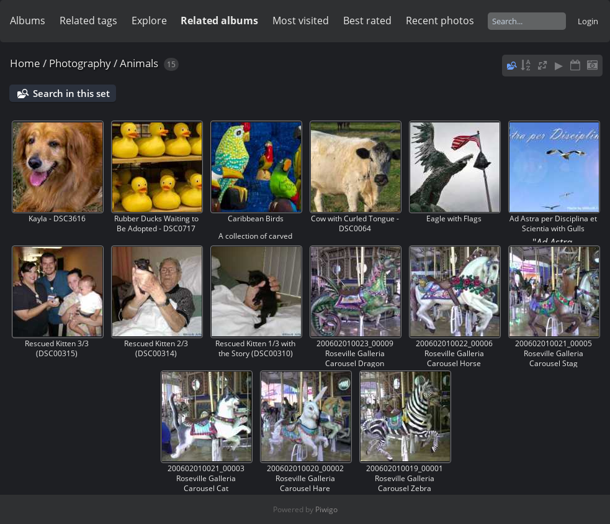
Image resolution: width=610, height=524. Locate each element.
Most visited (300, 20)
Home (25, 63)
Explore (149, 20)
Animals (139, 63)
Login (588, 21)
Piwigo (326, 509)
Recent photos (440, 20)
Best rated (367, 20)
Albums (27, 20)
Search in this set (71, 93)
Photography (80, 63)
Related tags (88, 20)
